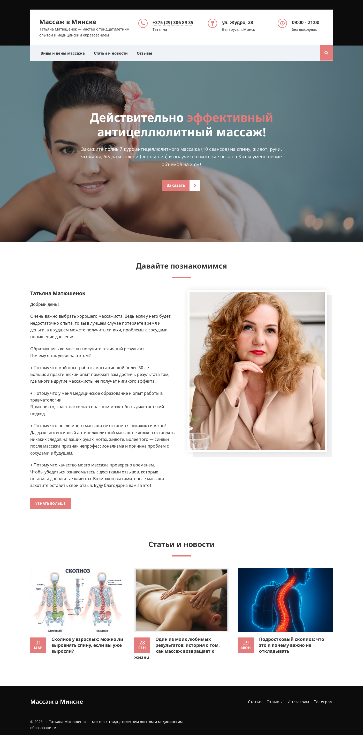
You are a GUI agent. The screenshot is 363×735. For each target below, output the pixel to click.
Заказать (176, 185)
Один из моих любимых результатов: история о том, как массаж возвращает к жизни (178, 642)
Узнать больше (50, 500)
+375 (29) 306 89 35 (173, 22)
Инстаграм (298, 695)
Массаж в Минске (67, 21)
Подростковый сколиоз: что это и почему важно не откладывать (292, 639)
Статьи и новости (113, 52)
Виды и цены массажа (64, 52)
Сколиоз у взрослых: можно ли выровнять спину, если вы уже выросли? (86, 639)
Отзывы (149, 52)
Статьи (255, 695)
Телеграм (323, 695)
